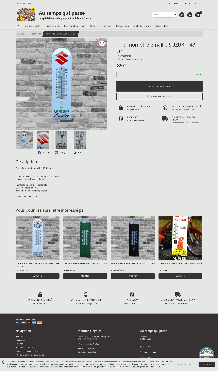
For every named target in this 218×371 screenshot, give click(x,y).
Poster (79, 152)
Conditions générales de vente (29, 351)
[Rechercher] (175, 14)
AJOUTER (37, 276)
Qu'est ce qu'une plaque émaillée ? (30, 355)
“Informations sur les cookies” (80, 367)
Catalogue (20, 340)
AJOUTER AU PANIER (159, 86)
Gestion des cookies (86, 348)
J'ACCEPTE (207, 364)
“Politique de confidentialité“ (116, 367)
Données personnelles (87, 352)
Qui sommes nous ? (24, 347)
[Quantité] (121, 74)
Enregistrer (62, 152)
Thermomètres (35, 34)
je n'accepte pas (184, 364)
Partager (44, 152)
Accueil (21, 34)
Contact (188, 3)
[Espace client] (190, 15)
